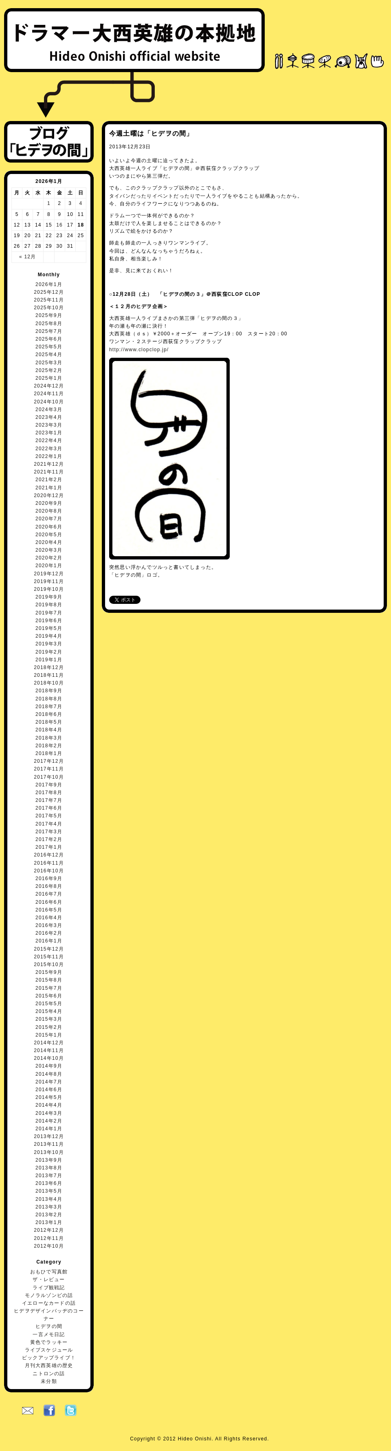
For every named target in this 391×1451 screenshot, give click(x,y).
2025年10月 (49, 307)
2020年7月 (48, 519)
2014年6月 (48, 1089)
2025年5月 (48, 347)
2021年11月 (49, 472)
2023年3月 (48, 425)
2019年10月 (49, 589)
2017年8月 (48, 792)
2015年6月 (48, 996)
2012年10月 (49, 1246)
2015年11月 (49, 957)
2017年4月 (48, 824)
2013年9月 (48, 1160)
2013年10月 (49, 1152)
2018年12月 (49, 667)
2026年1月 (48, 284)
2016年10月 (49, 871)
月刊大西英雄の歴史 (49, 1365)
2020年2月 (48, 558)
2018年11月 (49, 675)
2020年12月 (49, 495)
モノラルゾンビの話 (49, 1295)
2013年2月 (48, 1215)
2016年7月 (48, 894)
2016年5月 (48, 910)
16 (59, 225)
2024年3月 (48, 409)
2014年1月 (48, 1129)
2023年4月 (48, 417)
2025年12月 (49, 292)
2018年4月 (48, 730)
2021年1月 (48, 488)
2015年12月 (49, 949)
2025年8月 (48, 323)
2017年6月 (48, 808)
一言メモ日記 (49, 1334)
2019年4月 (48, 636)
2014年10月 (49, 1058)
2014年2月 (48, 1121)
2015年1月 (48, 1035)
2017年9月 (48, 785)
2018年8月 (48, 699)
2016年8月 (48, 886)
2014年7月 (48, 1082)
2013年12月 (49, 1136)
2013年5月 (48, 1191)
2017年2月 (48, 839)
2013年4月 (48, 1199)
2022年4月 (48, 440)
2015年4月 (48, 1011)
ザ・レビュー (49, 1279)
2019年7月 (48, 613)
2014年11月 (49, 1050)
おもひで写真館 (49, 1272)
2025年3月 (48, 363)
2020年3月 (48, 550)
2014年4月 (48, 1105)
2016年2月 (48, 933)
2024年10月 (49, 402)
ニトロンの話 (49, 1373)
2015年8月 (48, 980)
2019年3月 (48, 644)
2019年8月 (48, 605)
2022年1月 (48, 456)
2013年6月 (48, 1183)
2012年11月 (49, 1238)
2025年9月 (48, 315)
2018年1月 (48, 753)
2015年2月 (48, 1027)
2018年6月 (48, 714)
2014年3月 (48, 1113)
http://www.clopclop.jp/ (139, 349)
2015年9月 (48, 972)
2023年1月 (48, 433)
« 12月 (27, 257)
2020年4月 (48, 542)
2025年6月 (48, 339)
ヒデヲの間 (48, 1326)
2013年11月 (49, 1144)
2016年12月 (49, 855)
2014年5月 (48, 1097)
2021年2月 (48, 479)
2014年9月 (48, 1066)
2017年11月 (49, 769)
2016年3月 (48, 925)
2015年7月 (48, 988)
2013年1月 (48, 1222)
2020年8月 (48, 511)
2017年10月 (49, 777)
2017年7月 (48, 800)
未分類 (49, 1381)
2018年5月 (48, 722)
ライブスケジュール (49, 1350)
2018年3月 (48, 738)
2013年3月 (48, 1207)
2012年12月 (49, 1230)
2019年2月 (48, 652)
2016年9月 (48, 878)
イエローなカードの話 (49, 1303)
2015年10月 (49, 964)
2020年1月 (48, 565)
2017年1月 (48, 847)
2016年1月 (48, 941)
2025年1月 (48, 378)
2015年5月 (48, 1003)
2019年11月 (49, 581)
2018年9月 (48, 691)
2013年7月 (48, 1175)
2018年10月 (49, 683)
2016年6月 (48, 902)
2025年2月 (48, 370)
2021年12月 (49, 464)
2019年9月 (48, 597)
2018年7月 (48, 706)
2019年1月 (48, 660)
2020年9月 (48, 503)
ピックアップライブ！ (49, 1358)
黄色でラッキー (49, 1342)
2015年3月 (48, 1019)
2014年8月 (48, 1074)
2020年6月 (48, 527)
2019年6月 (48, 620)
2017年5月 (48, 816)
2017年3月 (48, 831)
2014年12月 (49, 1043)
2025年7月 (48, 331)
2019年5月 (48, 628)
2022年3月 (48, 448)
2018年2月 (48, 746)
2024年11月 (49, 393)
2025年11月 (49, 300)
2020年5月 (48, 534)
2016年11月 (49, 863)
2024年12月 (49, 386)
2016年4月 (48, 917)
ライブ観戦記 (49, 1287)
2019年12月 (49, 574)
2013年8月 (48, 1168)
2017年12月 (49, 761)
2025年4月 (48, 354)
